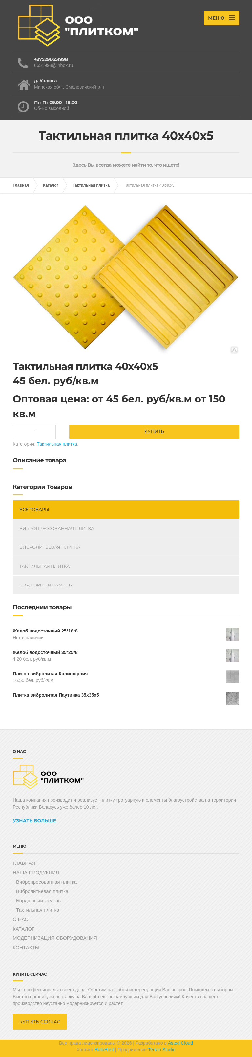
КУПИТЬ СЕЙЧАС (39, 1022)
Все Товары (34, 509)
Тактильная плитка (91, 185)
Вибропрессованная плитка (56, 528)
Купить (154, 432)
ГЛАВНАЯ (24, 863)
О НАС (20, 919)
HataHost (104, 1049)
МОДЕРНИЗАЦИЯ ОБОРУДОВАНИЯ (55, 938)
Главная (21, 185)
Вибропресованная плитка (46, 882)
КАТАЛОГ (23, 928)
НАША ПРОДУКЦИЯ (36, 872)
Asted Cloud (180, 1043)
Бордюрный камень (45, 584)
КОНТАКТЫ (26, 947)
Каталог (50, 185)
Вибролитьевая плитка (49, 547)
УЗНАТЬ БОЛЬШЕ (34, 821)
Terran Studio (161, 1049)
